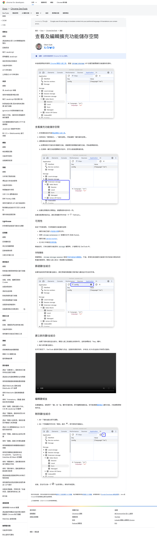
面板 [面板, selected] (37, 13)
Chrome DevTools (19, 9)
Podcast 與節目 (77, 523)
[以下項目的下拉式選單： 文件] (36, 2)
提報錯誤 (32, 513)
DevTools (5, 13)
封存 (73, 520)
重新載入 (100, 405)
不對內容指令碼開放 (74, 257)
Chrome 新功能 (62, 2)
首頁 (36, 30)
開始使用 (15, 13)
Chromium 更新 (77, 513)
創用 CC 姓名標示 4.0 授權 (64, 494)
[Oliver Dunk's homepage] (53, 48)
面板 (61, 30)
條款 (31, 532)
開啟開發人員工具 (58, 133)
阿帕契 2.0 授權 (87, 494)
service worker (51, 239)
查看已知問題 (34, 517)
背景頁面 (53, 242)
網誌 (51, 2)
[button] (13, 20)
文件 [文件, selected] (32, 2)
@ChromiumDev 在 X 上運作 (124, 513)
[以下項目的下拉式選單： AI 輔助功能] (31, 13)
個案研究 (44, 2)
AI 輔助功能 (25, 13)
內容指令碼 (55, 231)
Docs (4, 9)
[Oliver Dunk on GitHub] (48, 48)
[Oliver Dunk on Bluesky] (50, 48)
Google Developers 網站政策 (110, 494)
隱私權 (37, 532)
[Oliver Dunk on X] (45, 48)
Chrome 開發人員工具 (58, 63)
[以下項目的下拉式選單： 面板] (41, 13)
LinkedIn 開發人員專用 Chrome (124, 520)
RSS (116, 523)
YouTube (117, 517)
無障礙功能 (55, 13)
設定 (47, 13)
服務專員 (65, 13)
